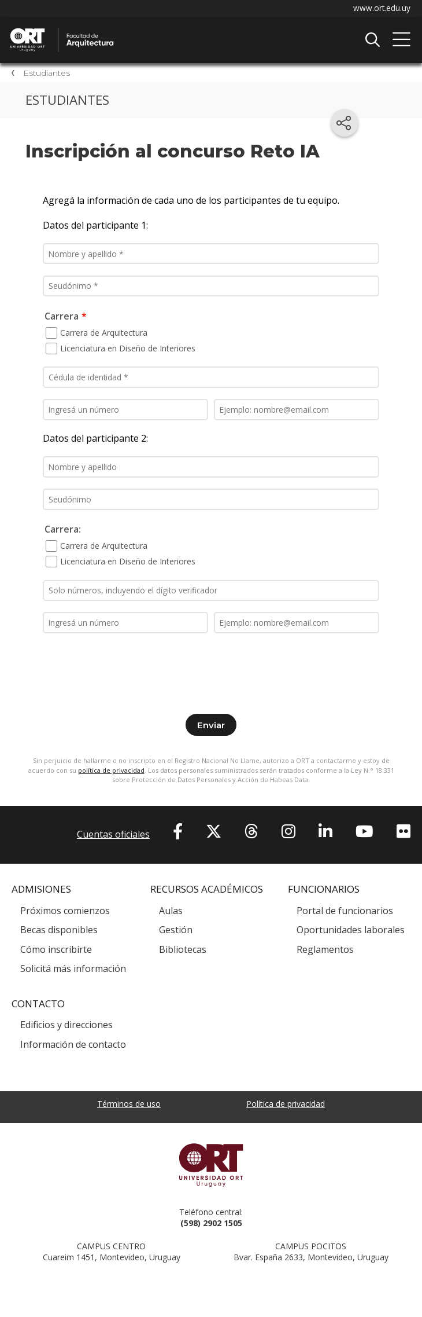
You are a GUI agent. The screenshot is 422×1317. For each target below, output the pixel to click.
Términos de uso (129, 1104)
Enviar (211, 726)
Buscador (372, 39)
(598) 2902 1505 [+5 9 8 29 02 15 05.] (211, 1224)
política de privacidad (111, 771)
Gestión (176, 931)
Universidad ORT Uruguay (211, 1166)
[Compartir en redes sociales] (344, 123)
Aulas (171, 911)
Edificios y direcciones (66, 1026)
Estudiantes (46, 73)
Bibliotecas (182, 950)
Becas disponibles (59, 931)
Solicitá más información (73, 970)
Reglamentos (325, 950)
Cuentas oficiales (113, 836)
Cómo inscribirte (56, 950)
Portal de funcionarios (345, 911)
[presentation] (211, 668)
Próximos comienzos (65, 911)
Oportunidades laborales (351, 931)
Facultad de (130, 29)
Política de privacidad (285, 1104)
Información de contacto (73, 1045)
